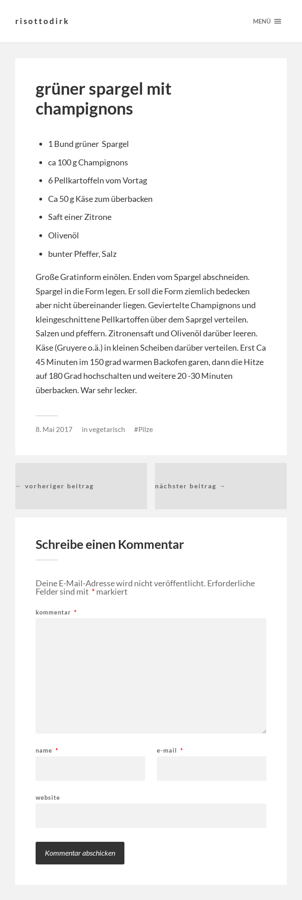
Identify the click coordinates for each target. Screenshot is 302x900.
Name (47, 751)
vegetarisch (107, 429)
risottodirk (42, 21)
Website (48, 797)
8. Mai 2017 (54, 429)
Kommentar (56, 612)
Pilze (145, 429)
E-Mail (170, 751)
